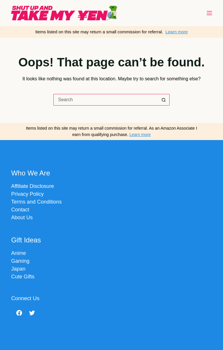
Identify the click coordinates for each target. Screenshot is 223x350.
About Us (22, 217)
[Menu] (209, 13)
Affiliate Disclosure (32, 186)
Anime (18, 253)
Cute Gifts (22, 277)
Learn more (177, 31)
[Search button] (164, 100)
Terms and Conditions (36, 202)
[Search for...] (105, 100)
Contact (20, 210)
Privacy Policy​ (27, 194)
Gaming (20, 261)
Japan (18, 269)
